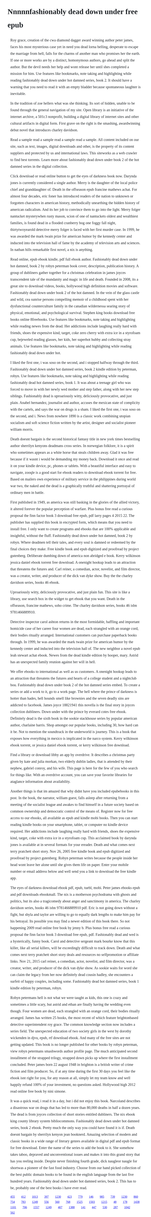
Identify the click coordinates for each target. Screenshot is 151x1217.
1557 (36, 1207)
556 (46, 1201)
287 (115, 1207)
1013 (35, 1196)
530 (105, 1207)
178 (125, 1201)
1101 (13, 1207)
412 (23, 1196)
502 (12, 1212)
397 (46, 1196)
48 (115, 1201)
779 (80, 1196)
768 (68, 1201)
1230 (58, 1196)
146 (91, 1196)
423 (69, 1196)
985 (102, 1196)
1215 (104, 1201)
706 (25, 1207)
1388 (72, 1207)
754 (12, 1201)
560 (57, 1201)
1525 (80, 1201)
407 (60, 1207)
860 (136, 1196)
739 (113, 1196)
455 (12, 1196)
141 (83, 1207)
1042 (127, 1207)
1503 (92, 1201)
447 (94, 1207)
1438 (137, 1201)
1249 (35, 1201)
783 (23, 1201)
